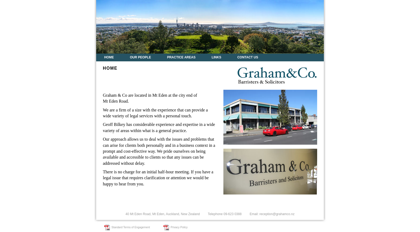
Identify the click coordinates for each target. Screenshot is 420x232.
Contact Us (247, 57)
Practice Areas (181, 57)
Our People (140, 57)
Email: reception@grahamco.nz (272, 214)
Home (109, 57)
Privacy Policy (179, 227)
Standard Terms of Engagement (130, 227)
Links (216, 57)
